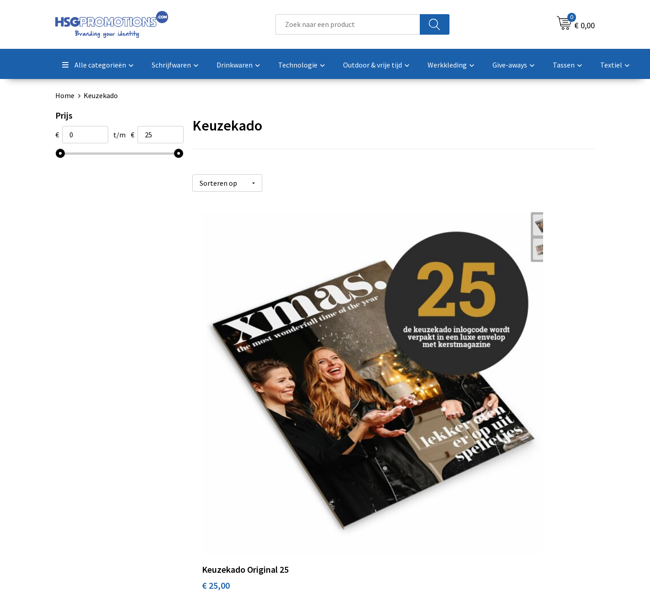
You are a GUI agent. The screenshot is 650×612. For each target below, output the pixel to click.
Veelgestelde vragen (234, 473)
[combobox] (347, 24)
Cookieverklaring (496, 473)
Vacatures (351, 501)
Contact (349, 460)
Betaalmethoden (363, 473)
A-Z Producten (225, 487)
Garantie (350, 487)
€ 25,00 (216, 355)
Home (64, 95)
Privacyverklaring (497, 487)
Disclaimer (486, 501)
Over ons (216, 460)
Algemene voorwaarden (507, 460)
